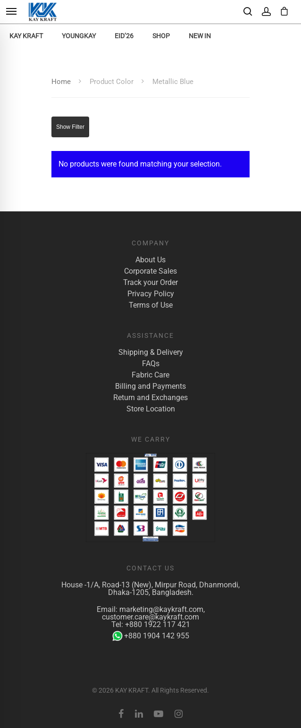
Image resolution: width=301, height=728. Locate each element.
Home (61, 81)
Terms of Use (151, 305)
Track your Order (150, 282)
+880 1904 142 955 (150, 636)
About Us (150, 260)
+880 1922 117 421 (157, 624)
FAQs (150, 364)
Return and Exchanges (150, 398)
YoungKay (79, 36)
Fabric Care (150, 375)
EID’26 (124, 36)
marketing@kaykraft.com (161, 609)
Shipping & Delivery (150, 352)
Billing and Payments (150, 386)
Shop (161, 36)
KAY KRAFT (26, 36)
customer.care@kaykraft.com (150, 616)
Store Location (150, 409)
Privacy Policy (150, 294)
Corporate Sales (150, 271)
